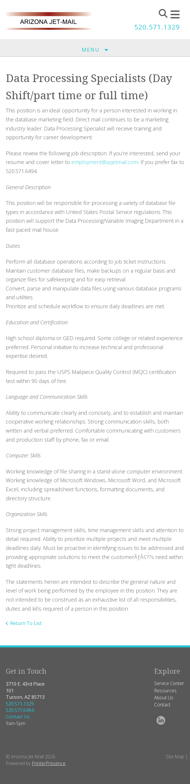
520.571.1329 (155, 27)
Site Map (175, 756)
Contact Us (18, 716)
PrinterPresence (49, 763)
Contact (162, 704)
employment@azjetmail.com (104, 161)
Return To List (26, 623)
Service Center (169, 683)
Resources (165, 690)
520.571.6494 (20, 710)
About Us (163, 697)
